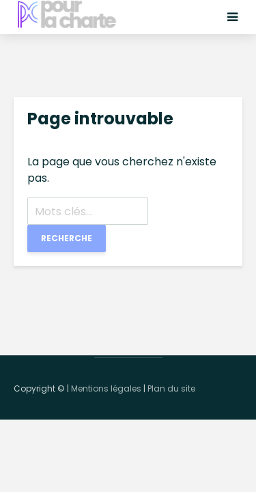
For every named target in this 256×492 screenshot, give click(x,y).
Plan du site (171, 388)
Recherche (66, 238)
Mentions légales (106, 388)
